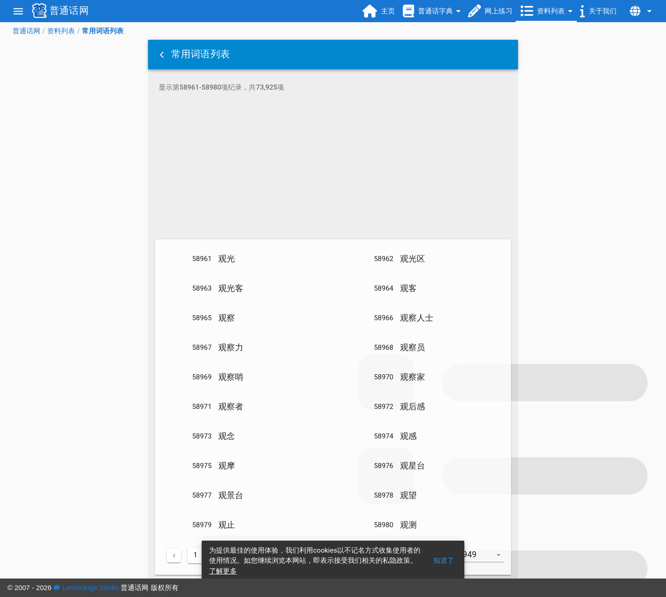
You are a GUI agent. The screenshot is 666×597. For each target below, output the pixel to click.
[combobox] (484, 559)
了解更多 (223, 571)
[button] (162, 54)
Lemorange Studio (86, 587)
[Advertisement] (333, 167)
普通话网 (26, 31)
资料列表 (61, 31)
